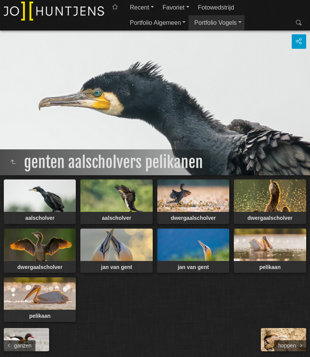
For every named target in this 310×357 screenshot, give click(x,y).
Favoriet (174, 7)
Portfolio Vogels (215, 22)
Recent (139, 7)
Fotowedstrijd (216, 7)
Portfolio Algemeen (155, 22)
